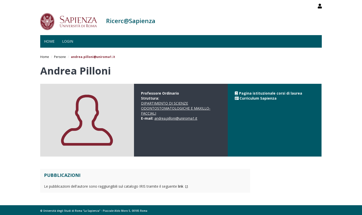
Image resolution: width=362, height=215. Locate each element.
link (183, 186)
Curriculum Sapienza (258, 98)
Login (67, 41)
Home (49, 41)
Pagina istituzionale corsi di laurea (270, 93)
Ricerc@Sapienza (130, 21)
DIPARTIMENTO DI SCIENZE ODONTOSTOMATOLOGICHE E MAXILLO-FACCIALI (175, 108)
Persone (60, 57)
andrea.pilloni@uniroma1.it (175, 118)
